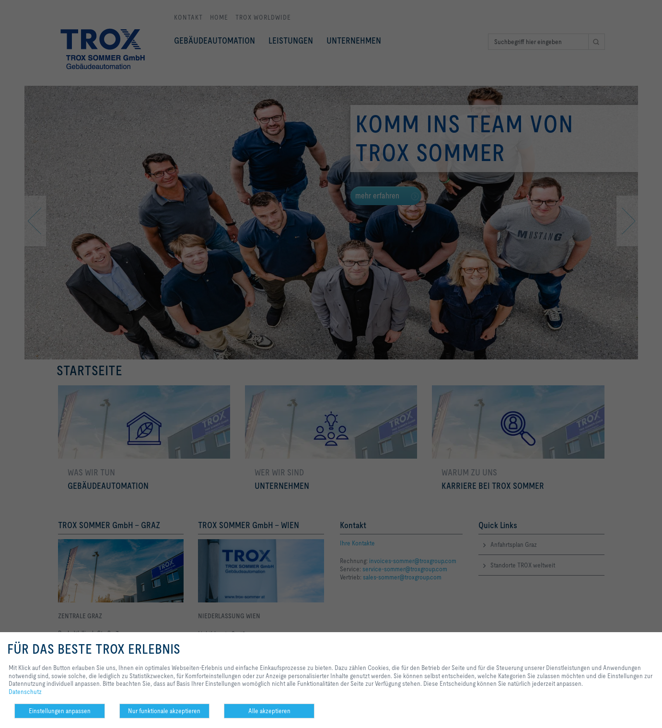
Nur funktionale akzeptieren (164, 711)
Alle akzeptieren (269, 711)
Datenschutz (25, 691)
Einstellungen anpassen (60, 711)
